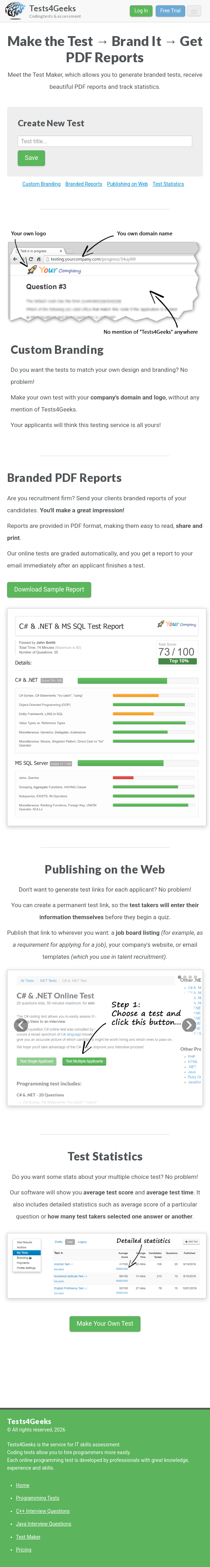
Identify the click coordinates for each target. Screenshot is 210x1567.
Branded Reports (83, 184)
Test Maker (28, 1537)
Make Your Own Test (105, 1323)
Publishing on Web (127, 184)
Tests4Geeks (29, 1421)
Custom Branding (41, 184)
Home (22, 1485)
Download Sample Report (49, 589)
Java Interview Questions (43, 1524)
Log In (141, 10)
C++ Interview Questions (43, 1511)
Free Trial (170, 10)
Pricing (23, 1549)
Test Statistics (168, 184)
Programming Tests (37, 1498)
